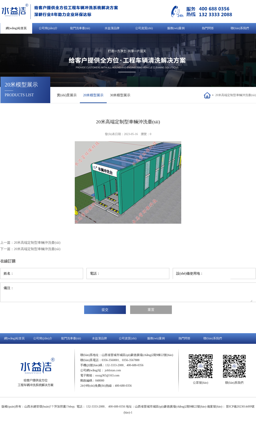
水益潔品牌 (112, 28)
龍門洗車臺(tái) (80, 28)
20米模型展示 (93, 95)
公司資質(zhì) (144, 28)
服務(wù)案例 (176, 28)
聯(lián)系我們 (240, 28)
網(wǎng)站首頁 (16, 28)
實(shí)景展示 (67, 95)
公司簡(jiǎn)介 (48, 28)
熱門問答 (208, 28)
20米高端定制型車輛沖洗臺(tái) (235, 95)
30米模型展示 (120, 95)
